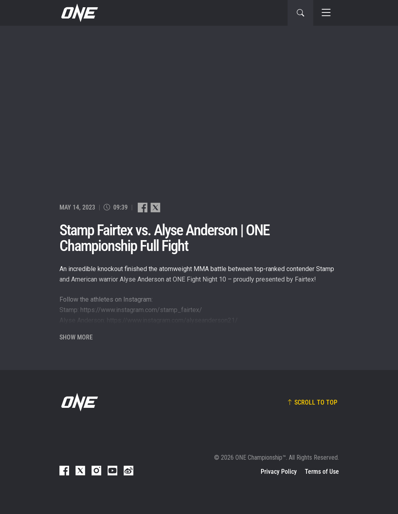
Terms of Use (322, 471)
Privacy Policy (279, 471)
